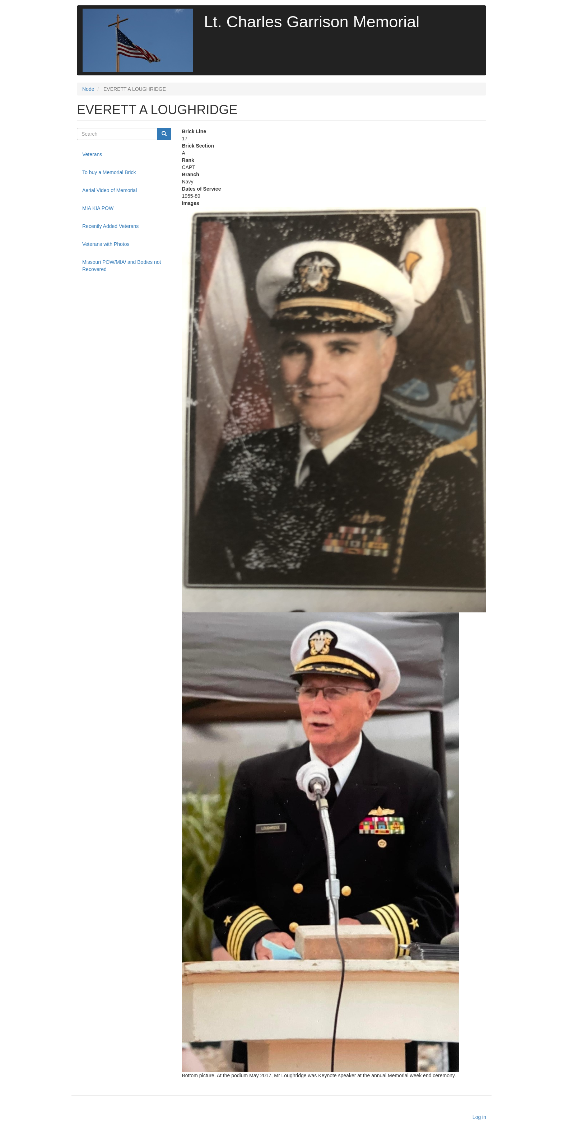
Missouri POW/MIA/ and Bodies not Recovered (121, 265)
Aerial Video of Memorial (109, 190)
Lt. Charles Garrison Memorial (311, 22)
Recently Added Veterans (110, 226)
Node (88, 89)
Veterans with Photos (106, 244)
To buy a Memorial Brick (109, 172)
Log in (479, 1117)
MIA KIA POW (97, 208)
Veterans (92, 154)
